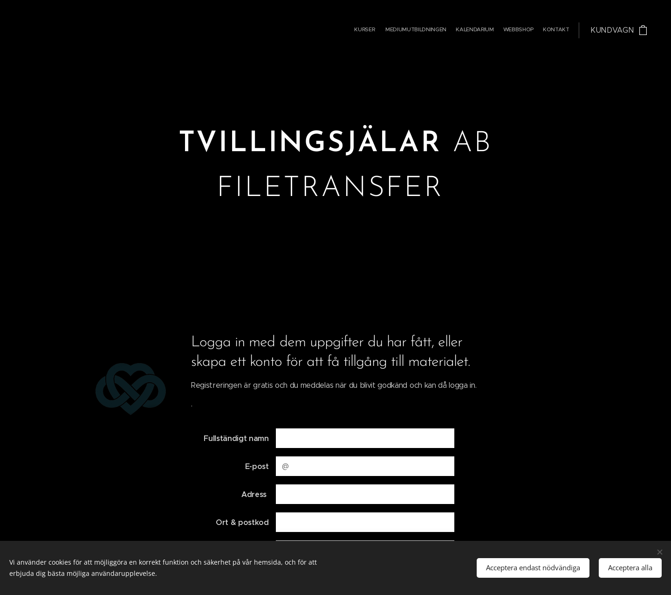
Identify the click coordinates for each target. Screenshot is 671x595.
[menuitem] (533, 30)
